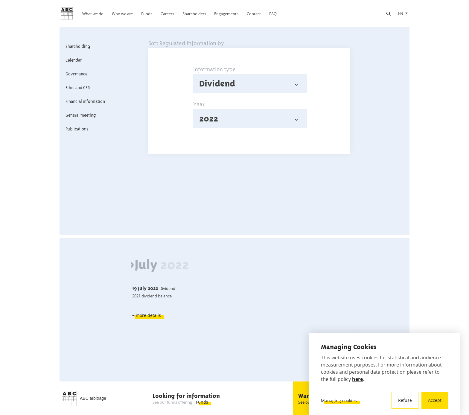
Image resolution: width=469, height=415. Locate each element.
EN (400, 13)
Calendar (74, 60)
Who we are (122, 13)
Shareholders (194, 13)
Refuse (405, 400)
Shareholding (78, 46)
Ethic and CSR (78, 87)
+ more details (146, 315)
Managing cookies (339, 400)
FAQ (273, 13)
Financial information (85, 101)
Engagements (226, 13)
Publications (77, 129)
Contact (254, 13)
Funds (146, 13)
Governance (76, 74)
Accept (434, 400)
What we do (92, 13)
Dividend (217, 83)
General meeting (81, 115)
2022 (208, 118)
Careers (167, 13)
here (357, 379)
